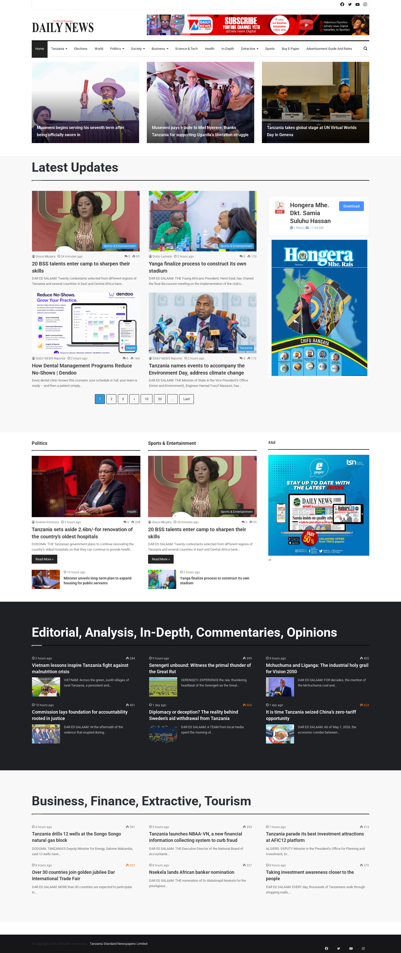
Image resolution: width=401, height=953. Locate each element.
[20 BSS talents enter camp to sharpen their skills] (86, 221)
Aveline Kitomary (47, 522)
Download (351, 206)
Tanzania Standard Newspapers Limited (118, 944)
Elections (80, 49)
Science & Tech (186, 49)
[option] (85, 102)
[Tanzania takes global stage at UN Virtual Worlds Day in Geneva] (315, 102)
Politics (115, 49)
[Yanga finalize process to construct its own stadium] (203, 221)
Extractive (248, 49)
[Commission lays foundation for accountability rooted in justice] (46, 733)
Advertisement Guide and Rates (329, 49)
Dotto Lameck (162, 256)
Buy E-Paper (290, 49)
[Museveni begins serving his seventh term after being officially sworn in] (85, 102)
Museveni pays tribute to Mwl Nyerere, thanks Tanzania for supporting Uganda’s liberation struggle (198, 127)
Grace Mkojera (45, 256)
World (99, 49)
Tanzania (57, 49)
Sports (270, 49)
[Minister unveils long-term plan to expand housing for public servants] (46, 579)
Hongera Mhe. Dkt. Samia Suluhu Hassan (310, 213)
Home (39, 49)
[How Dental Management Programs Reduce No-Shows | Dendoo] (86, 323)
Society (136, 49)
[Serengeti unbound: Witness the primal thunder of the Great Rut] (163, 686)
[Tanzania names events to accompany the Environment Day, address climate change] (203, 323)
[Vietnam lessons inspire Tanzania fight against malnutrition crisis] (46, 686)
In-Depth (227, 49)
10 (146, 399)
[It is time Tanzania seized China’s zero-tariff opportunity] (280, 733)
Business (158, 49)
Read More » (44, 559)
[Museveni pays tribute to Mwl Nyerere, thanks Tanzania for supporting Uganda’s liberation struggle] (200, 102)
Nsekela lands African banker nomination (191, 872)
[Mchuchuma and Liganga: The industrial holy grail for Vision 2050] (280, 686)
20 (160, 399)
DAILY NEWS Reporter (50, 358)
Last (186, 399)
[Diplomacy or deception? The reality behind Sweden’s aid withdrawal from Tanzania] (163, 733)
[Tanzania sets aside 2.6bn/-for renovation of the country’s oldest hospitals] (86, 486)
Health (209, 49)
